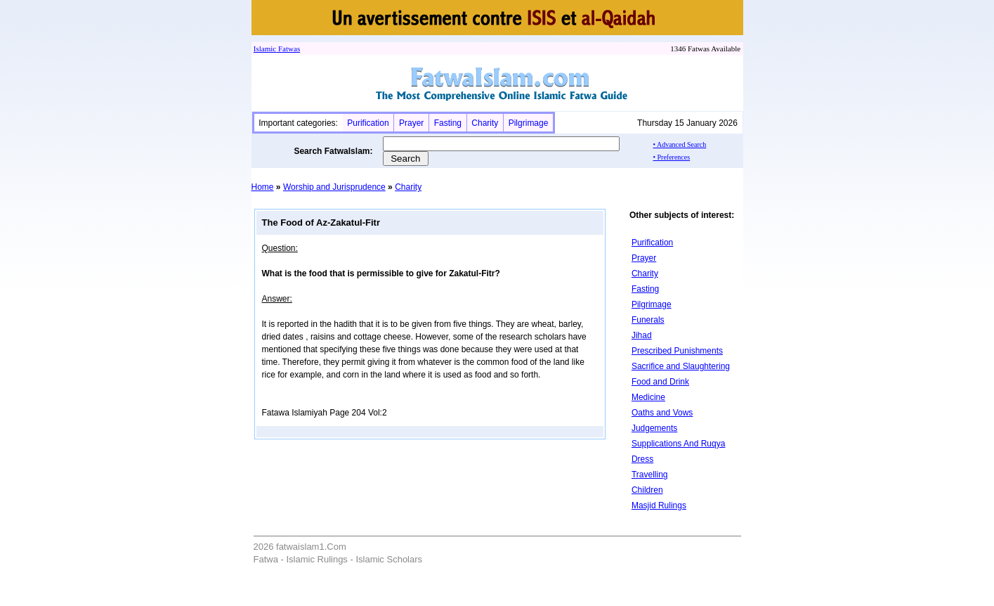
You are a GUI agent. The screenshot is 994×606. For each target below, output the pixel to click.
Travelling (650, 474)
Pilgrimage (529, 123)
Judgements (654, 428)
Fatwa (286, 48)
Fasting (448, 123)
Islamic (265, 48)
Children (647, 490)
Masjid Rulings (659, 505)
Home (262, 187)
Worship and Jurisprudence (334, 187)
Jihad (642, 335)
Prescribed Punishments (677, 351)
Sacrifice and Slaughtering (681, 366)
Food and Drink (660, 382)
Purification (367, 123)
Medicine (648, 397)
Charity (484, 123)
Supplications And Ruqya (678, 444)
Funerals (648, 320)
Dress (642, 459)
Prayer (411, 123)
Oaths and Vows (662, 413)
